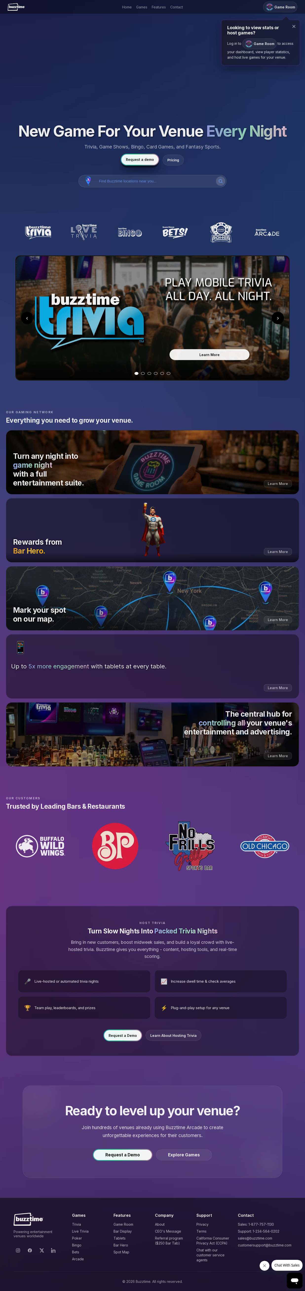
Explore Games (184, 1158)
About (160, 1224)
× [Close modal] (294, 26)
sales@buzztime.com (255, 1238)
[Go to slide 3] (149, 373)
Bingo (76, 1245)
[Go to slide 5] (162, 373)
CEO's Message (168, 1231)
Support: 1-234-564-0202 (258, 1231)
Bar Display (123, 1231)
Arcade (78, 1259)
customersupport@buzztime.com (264, 1245)
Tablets (120, 1238)
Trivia (76, 1224)
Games (141, 7)
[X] (41, 1250)
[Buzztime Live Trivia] (84, 232)
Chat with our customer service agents (210, 1255)
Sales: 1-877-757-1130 (256, 1224)
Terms (201, 1231)
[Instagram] (18, 1250)
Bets (75, 1252)
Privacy (202, 1224)
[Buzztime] (16, 7)
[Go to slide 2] (143, 373)
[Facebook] (29, 1250)
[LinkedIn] (53, 1250)
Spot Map (121, 1252)
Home (127, 7)
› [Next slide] (278, 318)
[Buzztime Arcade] (267, 232)
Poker (77, 1238)
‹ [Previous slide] (27, 318)
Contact (176, 7)
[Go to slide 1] (136, 373)
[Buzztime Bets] (175, 232)
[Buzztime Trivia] (38, 232)
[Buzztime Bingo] (129, 232)
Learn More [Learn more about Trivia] (209, 355)
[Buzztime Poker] (221, 232)
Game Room (123, 1224)
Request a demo (140, 159)
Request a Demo (123, 1039)
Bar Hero (121, 1245)
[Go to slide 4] (156, 373)
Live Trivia (80, 1231)
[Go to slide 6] (169, 373)
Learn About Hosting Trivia (173, 1039)
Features (159, 7)
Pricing (173, 160)
